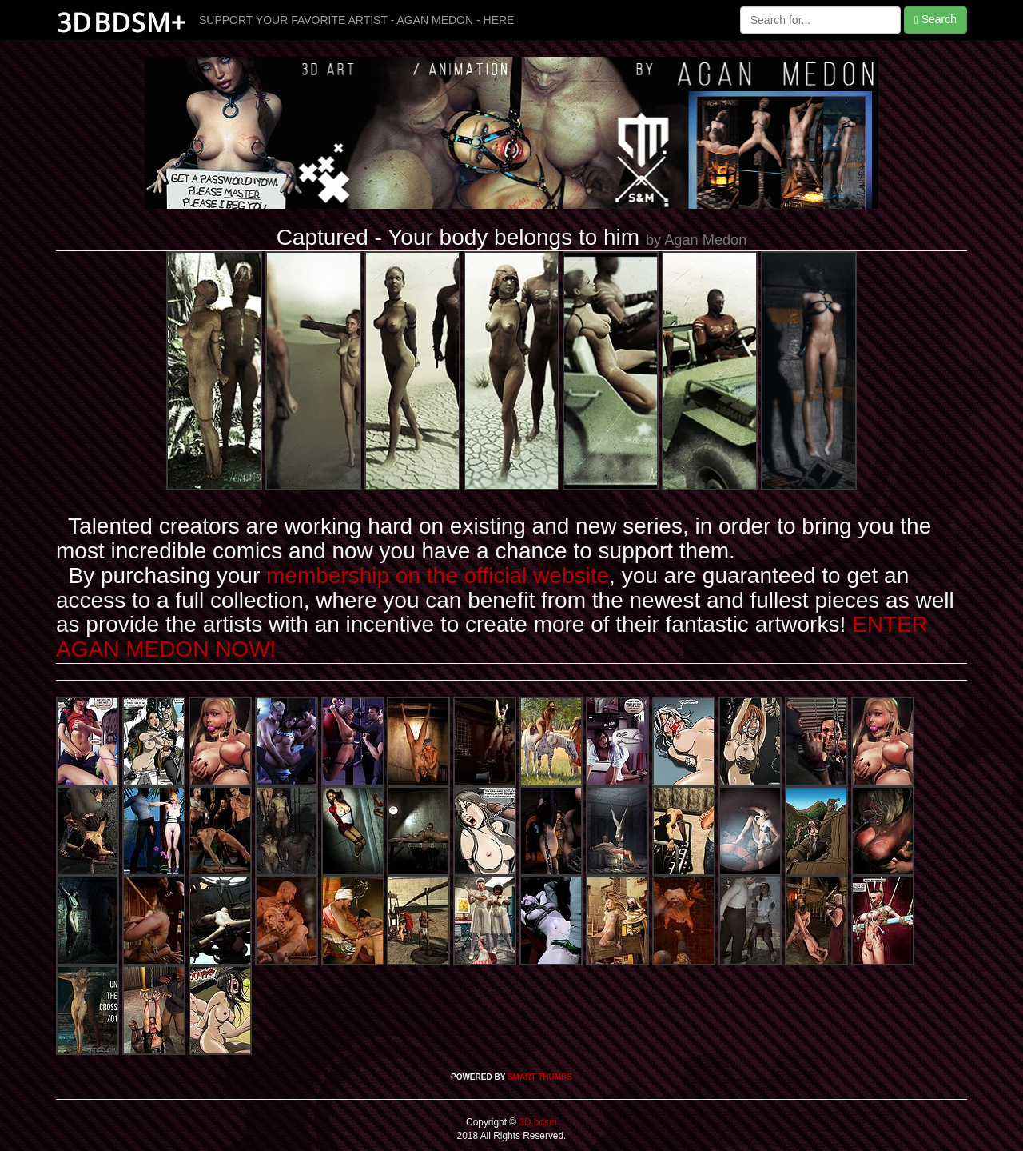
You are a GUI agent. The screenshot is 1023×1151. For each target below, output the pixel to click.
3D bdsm (536, 1122)
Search (935, 19)
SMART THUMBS (540, 1077)
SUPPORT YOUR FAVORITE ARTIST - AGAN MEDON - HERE (356, 20)
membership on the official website (437, 575)
